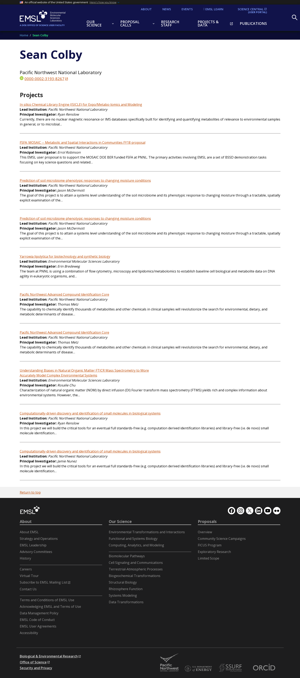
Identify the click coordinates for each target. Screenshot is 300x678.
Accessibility (29, 633)
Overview (205, 532)
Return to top (30, 492)
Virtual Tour (29, 575)
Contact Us (28, 589)
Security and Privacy (36, 668)
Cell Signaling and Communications (136, 562)
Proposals (207, 521)
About (26, 521)
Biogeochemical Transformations (134, 575)
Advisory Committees (36, 551)
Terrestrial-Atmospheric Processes (136, 569)
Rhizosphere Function (125, 589)
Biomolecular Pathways (127, 556)
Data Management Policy (39, 613)
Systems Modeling (123, 595)
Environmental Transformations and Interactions (147, 532)
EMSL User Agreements (38, 626)
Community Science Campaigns (222, 538)
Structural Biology (123, 582)
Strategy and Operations (39, 538)
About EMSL (29, 532)
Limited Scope (208, 558)
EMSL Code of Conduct (37, 619)
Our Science (120, 521)
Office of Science (33, 662)
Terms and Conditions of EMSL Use (47, 600)
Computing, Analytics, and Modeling (136, 545)
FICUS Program (209, 545)
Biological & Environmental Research (49, 656)
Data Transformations (126, 602)
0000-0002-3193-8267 (44, 78)
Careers (26, 569)
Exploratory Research (214, 551)
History (25, 558)
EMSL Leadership (33, 545)
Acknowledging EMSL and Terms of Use (50, 606)
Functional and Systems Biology (133, 538)
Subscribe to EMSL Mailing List (43, 582)
